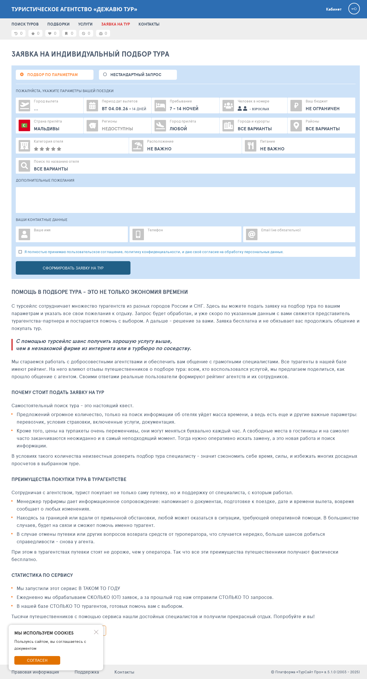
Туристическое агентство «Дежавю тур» (74, 9)
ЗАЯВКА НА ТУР (115, 24)
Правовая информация (35, 671)
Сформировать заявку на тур (73, 268)
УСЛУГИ (85, 24)
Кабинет (333, 9)
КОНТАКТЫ (148, 24)
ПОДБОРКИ (58, 24)
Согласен (37, 660)
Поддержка (87, 671)
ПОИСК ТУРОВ (25, 24)
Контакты (124, 671)
